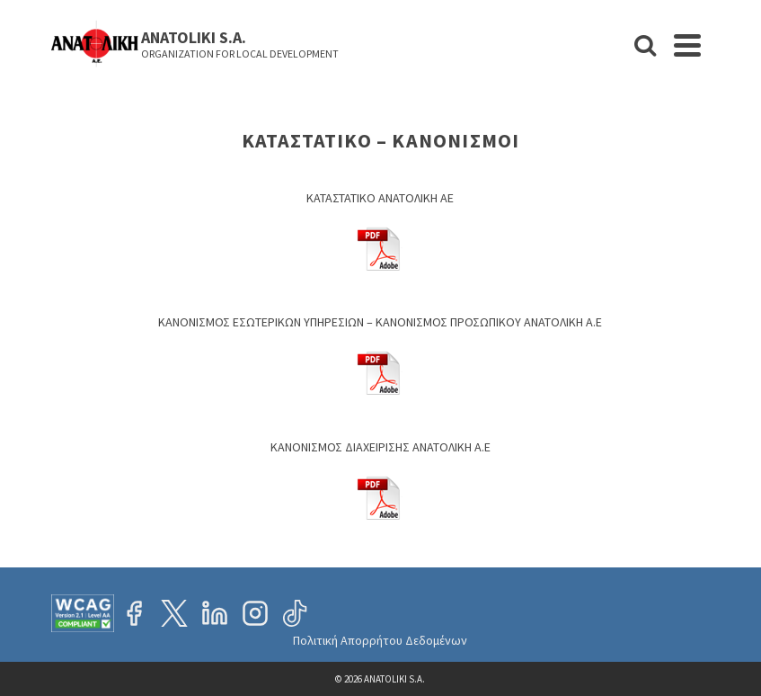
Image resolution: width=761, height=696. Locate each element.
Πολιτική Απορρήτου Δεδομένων (380, 640)
